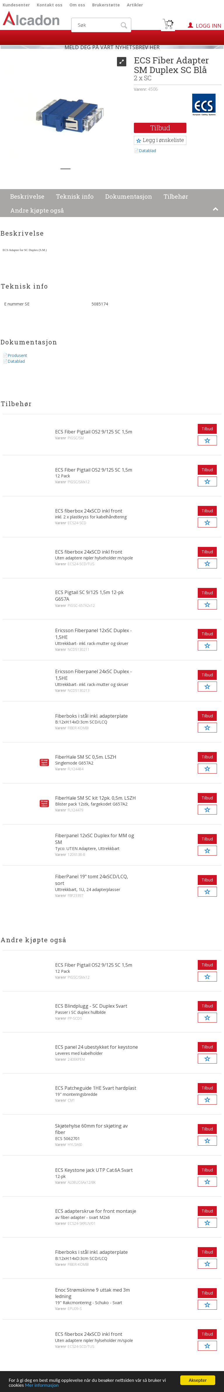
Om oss (77, 5)
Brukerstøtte (106, 5)
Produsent (17, 355)
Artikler (135, 5)
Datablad (147, 150)
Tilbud (160, 127)
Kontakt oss (49, 5)
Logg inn (208, 25)
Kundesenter (16, 5)
